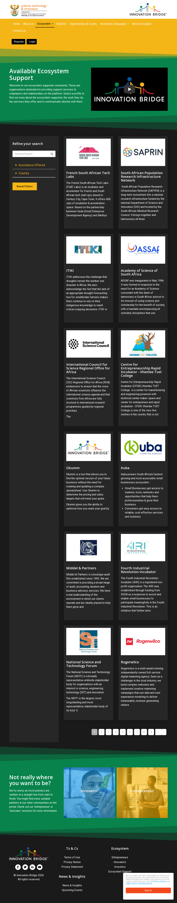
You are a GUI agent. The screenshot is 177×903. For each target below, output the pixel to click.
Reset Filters (25, 186)
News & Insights (72, 885)
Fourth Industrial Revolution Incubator (138, 570)
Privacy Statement (72, 866)
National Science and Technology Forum (83, 664)
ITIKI (70, 270)
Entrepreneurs (120, 857)
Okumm (73, 468)
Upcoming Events (72, 890)
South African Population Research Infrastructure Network (142, 177)
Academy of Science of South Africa (139, 272)
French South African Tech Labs (88, 175)
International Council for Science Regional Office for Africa (88, 368)
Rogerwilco (130, 662)
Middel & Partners (81, 568)
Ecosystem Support (119, 871)
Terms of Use (72, 857)
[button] (33, 165)
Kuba (125, 468)
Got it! (148, 890)
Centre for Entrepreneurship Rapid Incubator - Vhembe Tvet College (141, 370)
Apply (51, 154)
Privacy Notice (132, 880)
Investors (120, 866)
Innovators (120, 862)
